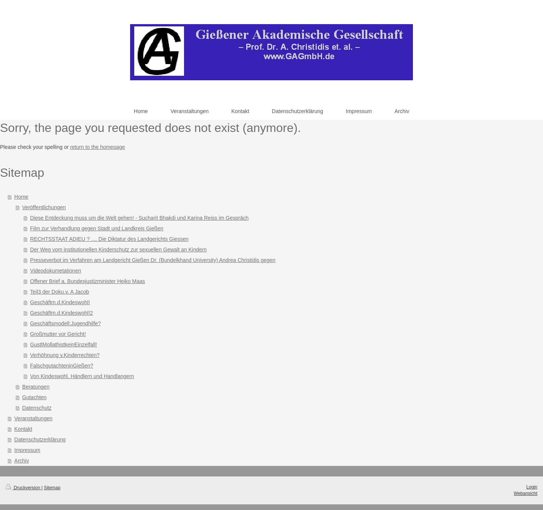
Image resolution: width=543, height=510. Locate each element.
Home (21, 197)
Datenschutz (37, 408)
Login (531, 487)
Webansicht (525, 493)
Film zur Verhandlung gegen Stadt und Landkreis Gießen (96, 228)
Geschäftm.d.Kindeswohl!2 (61, 313)
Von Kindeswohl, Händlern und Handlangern (82, 376)
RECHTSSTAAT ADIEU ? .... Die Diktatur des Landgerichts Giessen (109, 239)
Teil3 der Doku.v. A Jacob (59, 292)
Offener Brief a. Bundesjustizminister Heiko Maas (87, 281)
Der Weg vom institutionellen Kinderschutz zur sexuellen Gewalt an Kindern (118, 250)
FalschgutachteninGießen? (61, 366)
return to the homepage (97, 147)
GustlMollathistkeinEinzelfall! (63, 345)
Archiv (21, 461)
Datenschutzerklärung (40, 439)
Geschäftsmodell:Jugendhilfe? (65, 323)
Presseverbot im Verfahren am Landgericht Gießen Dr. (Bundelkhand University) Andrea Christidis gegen (153, 260)
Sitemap (52, 487)
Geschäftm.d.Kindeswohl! (60, 302)
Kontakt (23, 429)
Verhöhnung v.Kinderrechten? (65, 355)
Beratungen (35, 387)
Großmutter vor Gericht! (58, 334)
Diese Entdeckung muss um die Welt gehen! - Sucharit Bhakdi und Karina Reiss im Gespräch (139, 218)
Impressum (27, 450)
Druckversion (23, 487)
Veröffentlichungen (44, 207)
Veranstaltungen (33, 418)
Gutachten (34, 397)
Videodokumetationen (55, 271)
